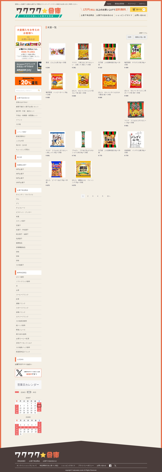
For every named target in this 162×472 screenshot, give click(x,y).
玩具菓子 (19, 238)
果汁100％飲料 (21, 334)
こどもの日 (20, 141)
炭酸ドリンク (20, 303)
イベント (19, 120)
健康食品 (19, 243)
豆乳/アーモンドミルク (24, 343)
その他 (18, 124)
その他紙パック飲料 (23, 347)
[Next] (109, 196)
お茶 (17, 290)
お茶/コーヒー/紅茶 (22, 338)
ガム (17, 199)
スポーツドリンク (22, 308)
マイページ (132, 4)
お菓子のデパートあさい (23, 364)
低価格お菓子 (21, 165)
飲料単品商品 (21, 272)
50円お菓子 (20, 178)
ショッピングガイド (124, 15)
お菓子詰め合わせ (23, 98)
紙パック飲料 (20, 325)
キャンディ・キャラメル (24, 194)
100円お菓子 (20, 182)
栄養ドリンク (20, 312)
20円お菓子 (20, 169)
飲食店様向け (20, 136)
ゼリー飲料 (20, 277)
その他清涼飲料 (21, 321)
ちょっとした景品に (23, 149)
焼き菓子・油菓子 (22, 234)
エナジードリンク (22, 316)
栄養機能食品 (20, 247)
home (109, 4)
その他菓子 (20, 265)
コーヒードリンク (22, 294)
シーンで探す (21, 132)
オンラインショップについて (27, 465)
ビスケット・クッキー (23, 212)
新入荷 (19, 157)
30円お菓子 (20, 174)
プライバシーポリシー (86, 465)
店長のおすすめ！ (22, 102)
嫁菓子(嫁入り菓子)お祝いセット (27, 107)
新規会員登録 (119, 4)
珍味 (17, 252)
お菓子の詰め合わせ (104, 15)
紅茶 (17, 299)
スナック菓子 (20, 221)
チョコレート (20, 208)
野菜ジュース (20, 330)
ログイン (142, 4)
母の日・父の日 (21, 145)
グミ (17, 203)
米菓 (17, 216)
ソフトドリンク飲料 (23, 281)
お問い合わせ (140, 15)
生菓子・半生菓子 (22, 230)
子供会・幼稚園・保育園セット (27, 115)
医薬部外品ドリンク (23, 352)
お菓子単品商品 (87, 15)
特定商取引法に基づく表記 (49, 465)
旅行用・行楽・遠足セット (25, 111)
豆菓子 (18, 225)
